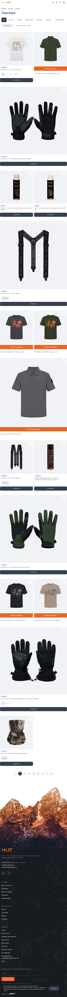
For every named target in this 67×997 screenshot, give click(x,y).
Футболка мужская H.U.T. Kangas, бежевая (47, 620)
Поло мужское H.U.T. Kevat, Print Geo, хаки (47, 73)
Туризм (4, 919)
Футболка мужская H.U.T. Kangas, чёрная (13, 620)
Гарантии (5, 940)
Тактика (4, 912)
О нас (3, 930)
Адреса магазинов (8, 937)
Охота (3, 909)
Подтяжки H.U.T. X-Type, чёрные (10, 478)
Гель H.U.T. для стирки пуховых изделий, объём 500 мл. (50, 209)
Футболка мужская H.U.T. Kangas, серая (12, 352)
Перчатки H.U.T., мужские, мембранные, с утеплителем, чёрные (20, 699)
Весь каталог (6, 885)
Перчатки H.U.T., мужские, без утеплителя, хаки (15, 567)
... (42, 774)
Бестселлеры (6, 892)
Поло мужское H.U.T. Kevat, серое (11, 434)
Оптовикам (5, 953)
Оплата (4, 946)
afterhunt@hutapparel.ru (9, 867)
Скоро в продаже (50, 69)
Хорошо (54, 988)
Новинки (4, 888)
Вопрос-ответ (6, 949)
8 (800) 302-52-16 (7, 862)
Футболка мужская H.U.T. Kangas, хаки (46, 352)
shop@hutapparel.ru (7, 865)
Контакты (5, 933)
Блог (3, 961)
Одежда (4, 895)
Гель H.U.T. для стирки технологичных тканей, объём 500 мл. (16, 209)
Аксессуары (6, 898)
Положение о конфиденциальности (10, 957)
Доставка (5, 943)
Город (3, 916)
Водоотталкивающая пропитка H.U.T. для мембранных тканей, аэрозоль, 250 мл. (47, 478)
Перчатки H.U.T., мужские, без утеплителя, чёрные (16, 159)
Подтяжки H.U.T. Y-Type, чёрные (10, 293)
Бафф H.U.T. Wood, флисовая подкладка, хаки (14, 753)
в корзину (16, 80)
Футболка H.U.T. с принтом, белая (11, 70)
